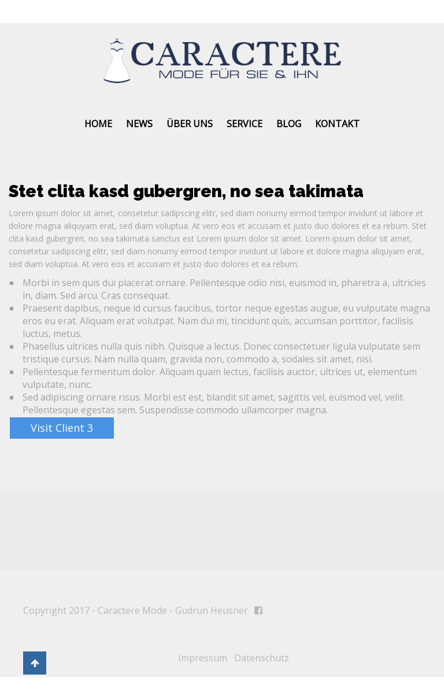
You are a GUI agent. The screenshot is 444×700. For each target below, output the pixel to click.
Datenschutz (261, 657)
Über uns (189, 123)
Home (98, 123)
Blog (288, 123)
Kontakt (337, 123)
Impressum (202, 657)
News (139, 123)
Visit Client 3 (62, 428)
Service (244, 123)
